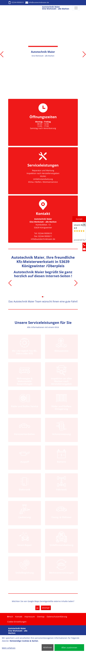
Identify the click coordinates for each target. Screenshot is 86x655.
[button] (2, 54)
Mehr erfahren (8, 648)
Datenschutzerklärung (57, 616)
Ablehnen (47, 647)
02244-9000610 (16, 2)
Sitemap (41, 616)
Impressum (29, 616)
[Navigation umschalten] (76, 8)
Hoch (10, 616)
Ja (37, 607)
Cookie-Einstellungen (16, 621)
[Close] (84, 224)
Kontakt (18, 616)
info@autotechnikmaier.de (37, 2)
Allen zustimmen (69, 647)
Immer (46, 607)
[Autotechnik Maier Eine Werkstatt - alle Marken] (8, 8)
